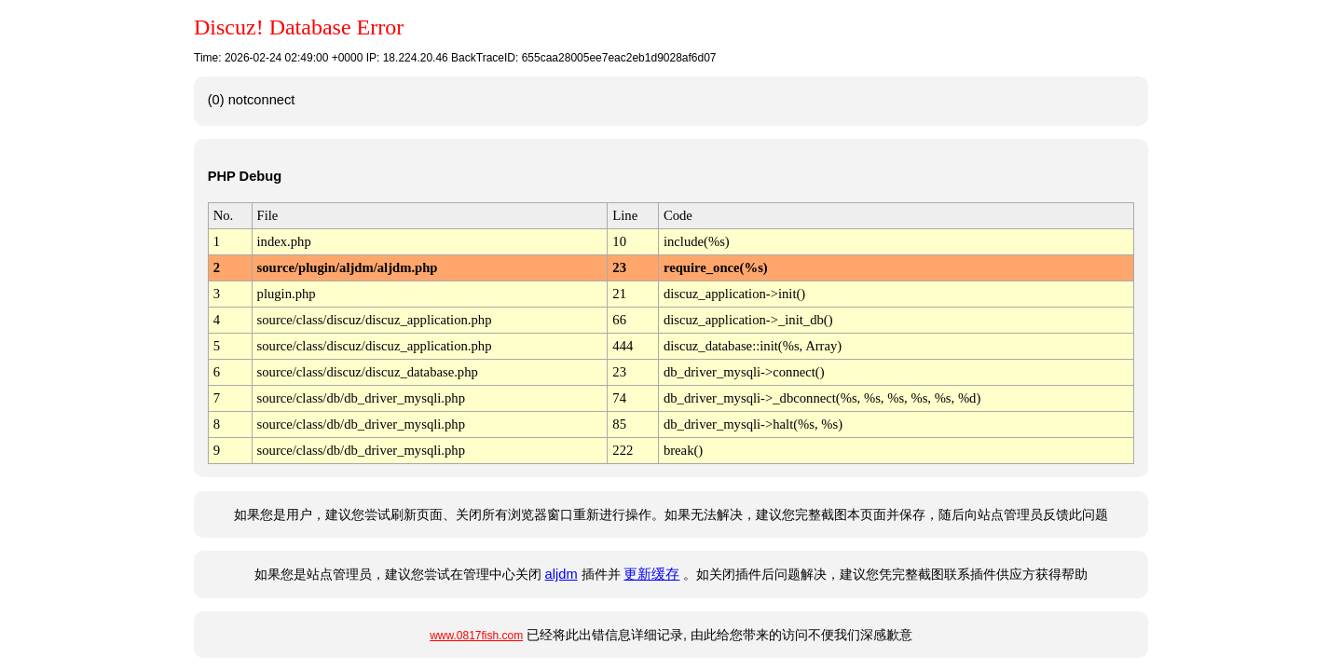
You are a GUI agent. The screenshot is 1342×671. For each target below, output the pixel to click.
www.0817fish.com (476, 635)
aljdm (561, 574)
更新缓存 (651, 574)
